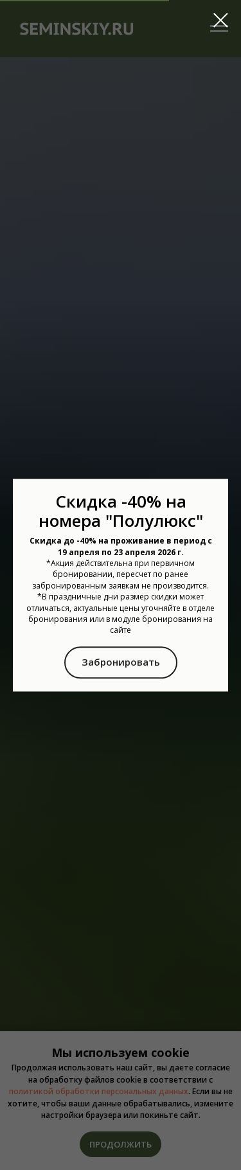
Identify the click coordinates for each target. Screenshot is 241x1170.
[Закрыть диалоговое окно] (221, 20)
